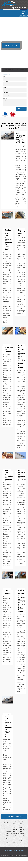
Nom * (4, 76)
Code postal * (6, 81)
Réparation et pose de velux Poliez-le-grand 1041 (22, 838)
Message (5, 98)
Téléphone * (5, 92)
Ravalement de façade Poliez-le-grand (15, 828)
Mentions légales (23, 855)
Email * (4, 87)
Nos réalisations (11, 45)
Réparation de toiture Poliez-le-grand (15, 836)
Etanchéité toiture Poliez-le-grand (22, 828)
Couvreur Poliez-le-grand (8, 824)
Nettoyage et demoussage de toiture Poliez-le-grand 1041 (8, 833)
